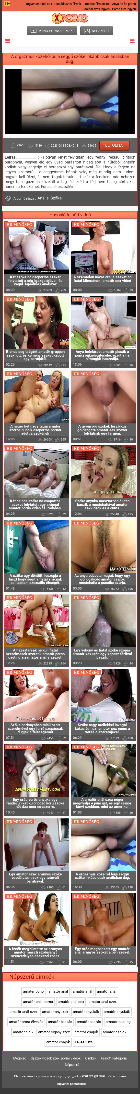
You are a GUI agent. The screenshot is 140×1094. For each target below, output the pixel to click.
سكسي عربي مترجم (68, 1082)
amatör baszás (89, 1027)
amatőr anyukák (117, 1017)
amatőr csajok (115, 1038)
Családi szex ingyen (96, 9)
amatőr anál (107, 997)
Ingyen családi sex (39, 4)
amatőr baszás (60, 1027)
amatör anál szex (23, 1017)
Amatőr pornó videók (41, 1082)
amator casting (118, 1027)
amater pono (33, 997)
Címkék (90, 1064)
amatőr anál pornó (38, 1007)
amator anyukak (55, 1017)
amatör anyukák (86, 1017)
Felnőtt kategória (114, 1064)
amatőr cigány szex (54, 1038)
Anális (43, 198)
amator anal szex (103, 1007)
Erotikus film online (96, 4)
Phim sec (20, 1082)
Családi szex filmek (67, 4)
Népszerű (72, 1070)
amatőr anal (58, 997)
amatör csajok (58, 1048)
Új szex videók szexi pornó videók (56, 1064)
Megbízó (19, 1064)
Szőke (56, 198)
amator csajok (86, 1038)
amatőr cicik (23, 1038)
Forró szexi (118, 1082)
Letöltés (114, 145)
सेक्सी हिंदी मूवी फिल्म (93, 1082)
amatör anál (82, 997)
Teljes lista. (84, 1048)
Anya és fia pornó (124, 4)
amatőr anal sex (71, 1007)
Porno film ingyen (124, 9)
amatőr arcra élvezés (26, 1027)
